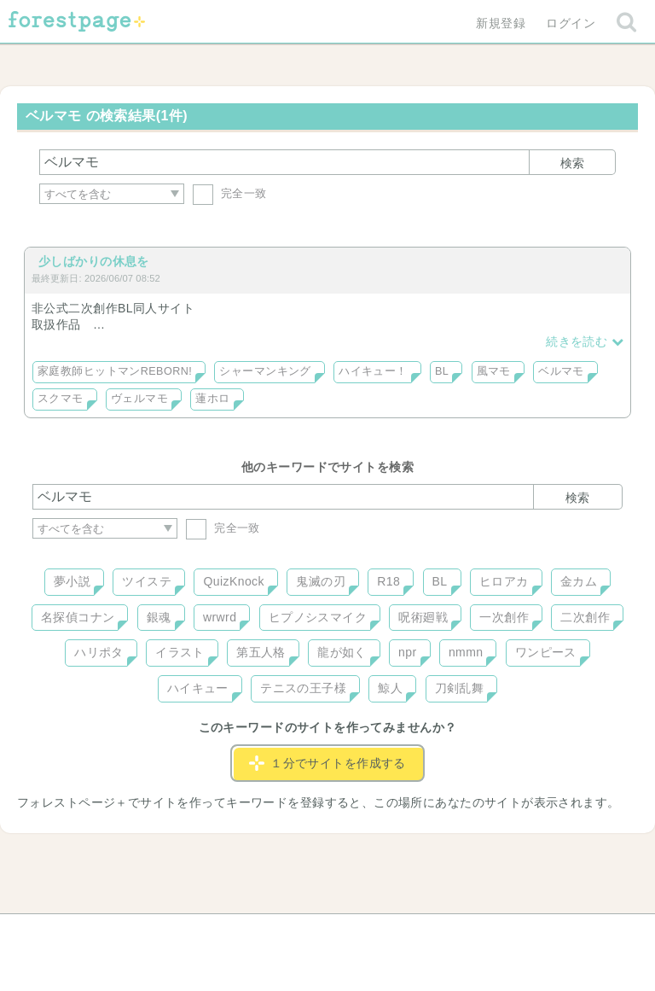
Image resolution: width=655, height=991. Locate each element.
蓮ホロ (212, 399)
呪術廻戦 (423, 617)
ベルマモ (561, 371)
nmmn (466, 652)
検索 (572, 163)
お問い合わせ (204, 933)
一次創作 (504, 617)
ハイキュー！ (373, 371)
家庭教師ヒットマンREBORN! (115, 371)
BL (442, 371)
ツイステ (146, 581)
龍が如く (342, 652)
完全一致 (230, 193)
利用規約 (303, 933)
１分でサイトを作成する (327, 763)
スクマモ (61, 399)
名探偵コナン (78, 617)
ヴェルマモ (139, 399)
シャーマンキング (264, 371)
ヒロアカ (504, 581)
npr (407, 652)
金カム (578, 581)
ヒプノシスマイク (318, 617)
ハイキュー (198, 688)
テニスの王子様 (303, 688)
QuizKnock (233, 581)
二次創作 (585, 617)
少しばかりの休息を (93, 261)
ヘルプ (109, 933)
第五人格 (261, 652)
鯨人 (390, 688)
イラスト (180, 652)
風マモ (494, 371)
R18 (388, 581)
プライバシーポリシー (511, 933)
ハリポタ (99, 652)
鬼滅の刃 (320, 581)
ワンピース (546, 652)
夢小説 (72, 581)
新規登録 (500, 23)
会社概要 (393, 933)
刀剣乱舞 (459, 688)
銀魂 (159, 617)
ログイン (570, 23)
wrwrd (219, 617)
